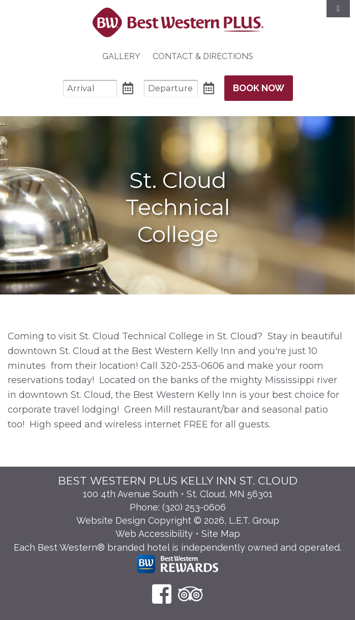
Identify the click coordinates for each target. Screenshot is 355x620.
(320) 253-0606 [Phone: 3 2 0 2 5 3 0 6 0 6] (194, 507)
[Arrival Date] (90, 88)
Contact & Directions (203, 56)
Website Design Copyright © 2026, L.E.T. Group (177, 520)
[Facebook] (161, 594)
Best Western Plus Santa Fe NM (177, 22)
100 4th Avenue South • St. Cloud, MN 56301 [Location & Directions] (178, 494)
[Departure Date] (170, 88)
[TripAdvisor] (190, 594)
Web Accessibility (154, 533)
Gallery (121, 56)
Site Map (220, 533)
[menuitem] (121, 56)
